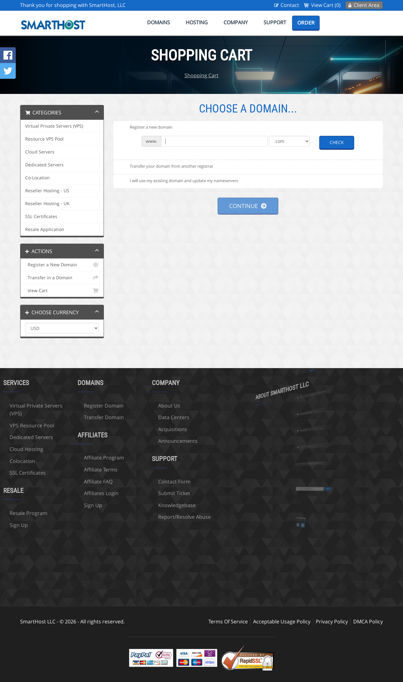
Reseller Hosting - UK (47, 203)
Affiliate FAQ (62, 481)
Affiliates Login (65, 493)
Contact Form (139, 481)
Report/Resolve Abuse (149, 516)
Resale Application (44, 229)
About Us (134, 405)
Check (337, 142)
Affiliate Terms (65, 469)
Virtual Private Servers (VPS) (54, 126)
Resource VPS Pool (44, 139)
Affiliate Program (68, 457)
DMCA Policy (368, 621)
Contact (290, 5)
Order (306, 22)
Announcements (142, 440)
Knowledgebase (141, 505)
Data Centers (138, 417)
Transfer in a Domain (62, 277)
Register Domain (68, 405)
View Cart (62, 290)
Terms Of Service (228, 621)
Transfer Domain (68, 417)
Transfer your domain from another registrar (166, 166)
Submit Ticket (139, 493)
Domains (158, 22)
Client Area (366, 5)
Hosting (197, 22)
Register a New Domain (62, 265)
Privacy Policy (332, 621)
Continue (248, 206)
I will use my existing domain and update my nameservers (179, 180)
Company (236, 22)
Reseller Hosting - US (47, 191)
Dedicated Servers (44, 165)
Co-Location (37, 178)
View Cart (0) (326, 5)
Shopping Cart (201, 75)
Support (275, 22)
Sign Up (57, 505)
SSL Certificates (41, 216)
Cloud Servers (39, 152)
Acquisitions (137, 429)
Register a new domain (146, 127)
